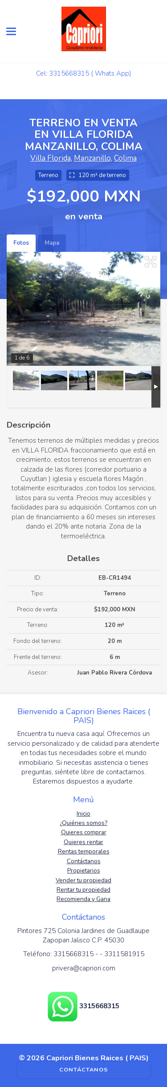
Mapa (52, 243)
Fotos (21, 243)
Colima (125, 158)
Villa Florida (50, 158)
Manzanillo (92, 158)
